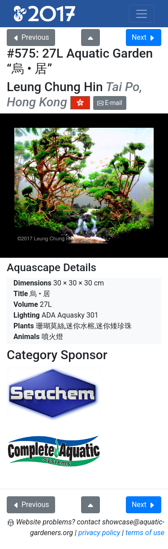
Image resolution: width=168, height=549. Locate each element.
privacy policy (99, 532)
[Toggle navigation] (141, 14)
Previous (31, 37)
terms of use (144, 532)
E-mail (109, 102)
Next (143, 37)
